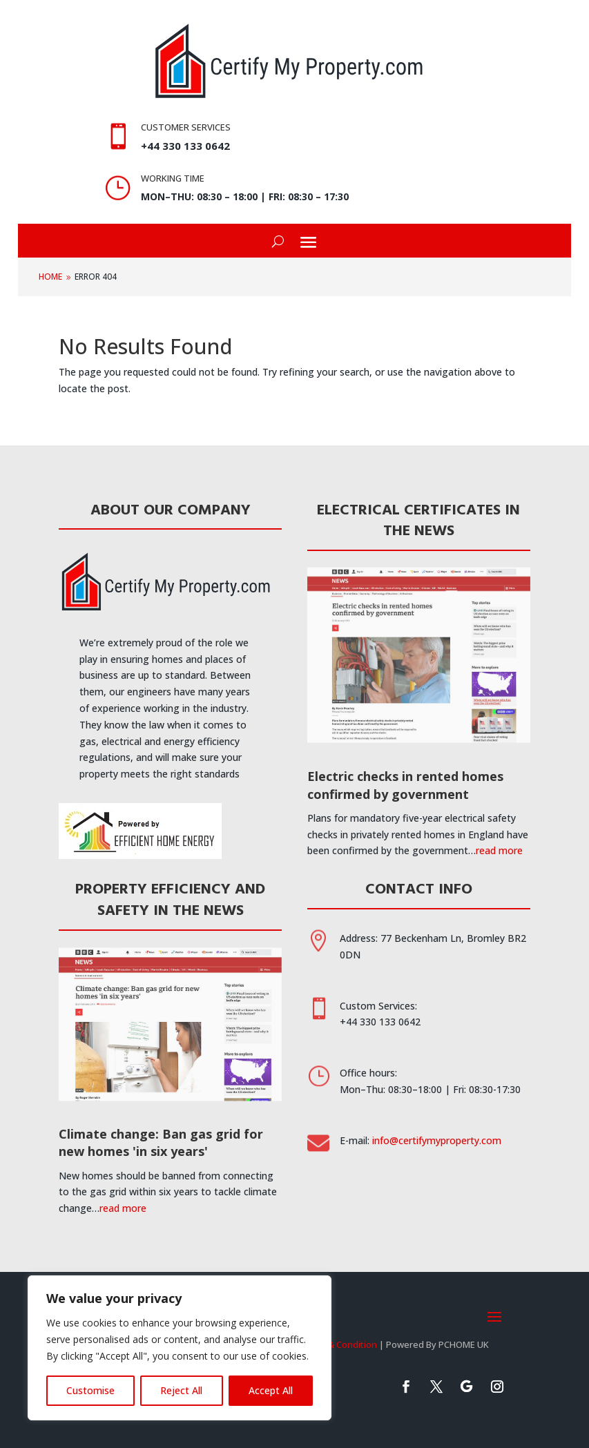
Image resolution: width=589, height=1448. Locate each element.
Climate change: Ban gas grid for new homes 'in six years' (161, 1142)
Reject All (181, 1390)
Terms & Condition (337, 1344)
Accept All (271, 1390)
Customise (90, 1390)
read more (499, 850)
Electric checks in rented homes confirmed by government (405, 785)
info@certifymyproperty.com (436, 1140)
